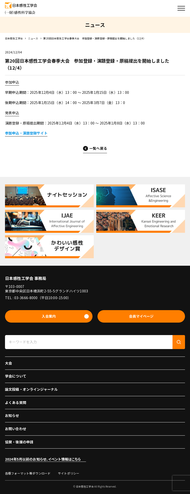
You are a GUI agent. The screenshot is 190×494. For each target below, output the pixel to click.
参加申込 (12, 82)
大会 (8, 363)
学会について (15, 375)
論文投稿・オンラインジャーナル (31, 389)
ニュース (33, 38)
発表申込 (12, 112)
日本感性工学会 (14, 38)
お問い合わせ (15, 428)
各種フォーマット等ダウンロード (27, 473)
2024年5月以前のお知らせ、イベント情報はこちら (43, 459)
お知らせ (12, 415)
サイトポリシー (68, 473)
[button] (181, 8)
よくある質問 (15, 402)
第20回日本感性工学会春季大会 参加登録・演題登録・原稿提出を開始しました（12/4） (94, 38)
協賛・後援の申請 (19, 441)
